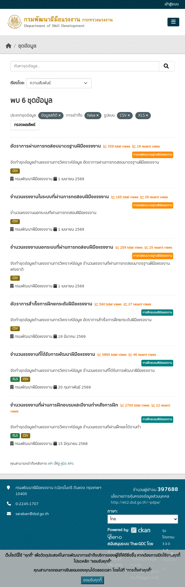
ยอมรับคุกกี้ (92, 580)
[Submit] (167, 66)
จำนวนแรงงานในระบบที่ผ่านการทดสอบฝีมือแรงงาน (60, 197)
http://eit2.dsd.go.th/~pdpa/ (135, 502)
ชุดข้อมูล (27, 46)
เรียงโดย (17, 83)
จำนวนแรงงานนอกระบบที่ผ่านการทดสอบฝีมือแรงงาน (62, 247)
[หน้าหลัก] (8, 46)
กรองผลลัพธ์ (24, 125)
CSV (15, 171)
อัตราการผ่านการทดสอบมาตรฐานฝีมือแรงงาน (56, 146)
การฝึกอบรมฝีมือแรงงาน (157, 313)
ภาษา (112, 511)
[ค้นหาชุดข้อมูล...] (84, 66)
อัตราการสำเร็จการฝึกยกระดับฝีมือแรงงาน (51, 304)
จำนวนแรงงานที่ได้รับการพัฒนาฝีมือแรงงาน (53, 354)
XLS (15, 379)
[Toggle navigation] (173, 22)
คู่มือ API (66, 463)
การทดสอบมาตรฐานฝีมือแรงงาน (152, 155)
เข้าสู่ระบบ (172, 4)
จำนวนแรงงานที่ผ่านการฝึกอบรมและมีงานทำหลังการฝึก (64, 405)
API (50, 463)
